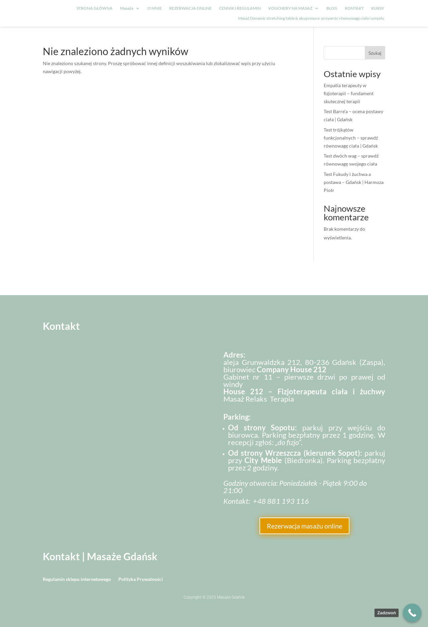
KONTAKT (354, 8)
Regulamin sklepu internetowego (77, 579)
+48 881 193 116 (281, 500)
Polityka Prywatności (140, 579)
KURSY (377, 8)
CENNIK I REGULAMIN (240, 8)
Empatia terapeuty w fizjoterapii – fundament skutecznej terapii (348, 93)
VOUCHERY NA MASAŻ (290, 8)
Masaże (126, 8)
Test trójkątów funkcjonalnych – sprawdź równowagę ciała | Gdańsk (351, 138)
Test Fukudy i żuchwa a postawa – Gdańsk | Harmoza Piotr (354, 182)
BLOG (331, 8)
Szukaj (375, 53)
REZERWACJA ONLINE (190, 8)
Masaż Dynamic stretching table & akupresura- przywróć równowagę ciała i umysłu (311, 18)
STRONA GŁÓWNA (95, 8)
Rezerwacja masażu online (304, 526)
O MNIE (154, 8)
